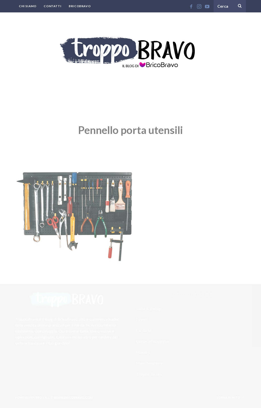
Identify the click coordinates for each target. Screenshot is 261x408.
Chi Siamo (27, 6)
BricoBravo (80, 6)
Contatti (52, 6)
